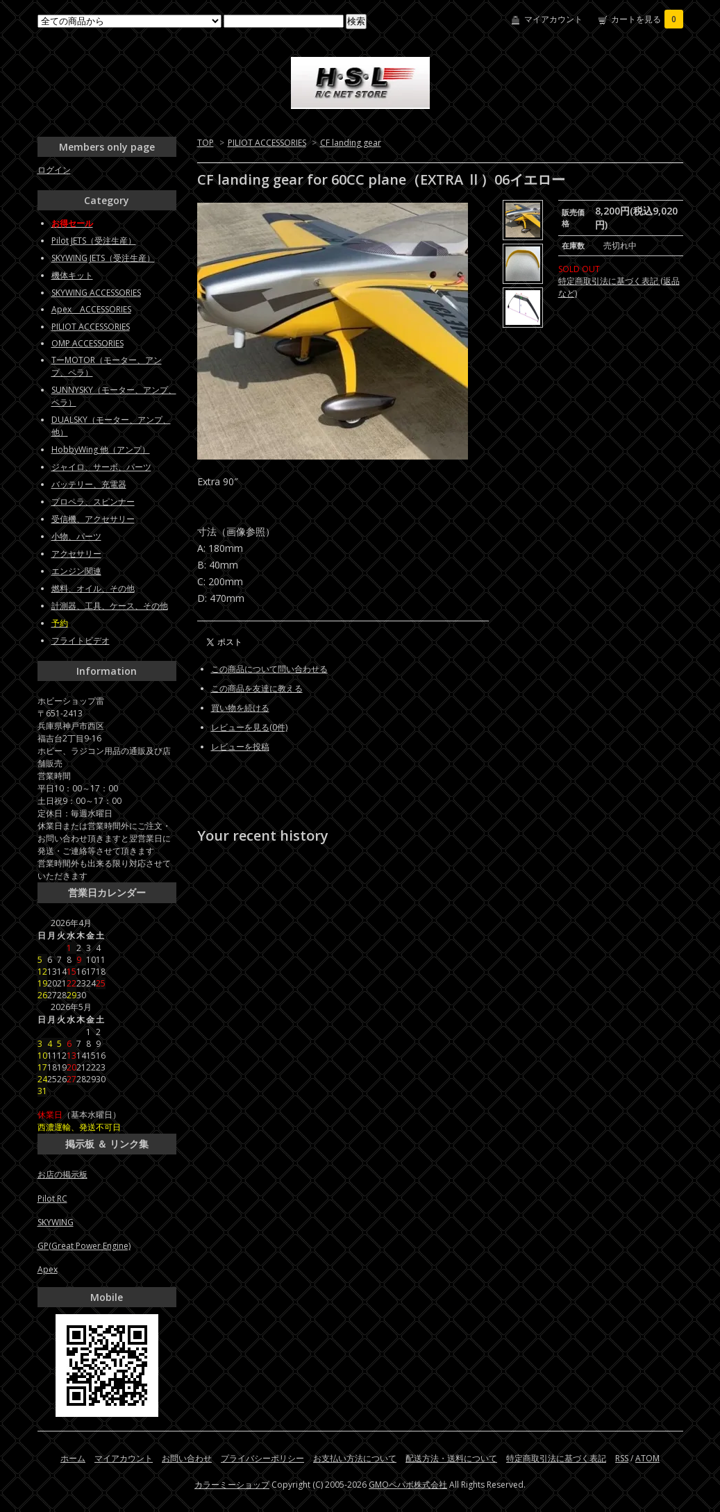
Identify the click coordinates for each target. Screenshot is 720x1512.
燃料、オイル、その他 (93, 588)
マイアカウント (553, 19)
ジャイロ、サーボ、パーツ (101, 467)
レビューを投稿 (240, 747)
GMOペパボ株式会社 (408, 1484)
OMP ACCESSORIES (87, 343)
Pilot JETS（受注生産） (93, 240)
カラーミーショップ (231, 1484)
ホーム (72, 1458)
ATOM (647, 1458)
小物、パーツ (76, 536)
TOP (205, 143)
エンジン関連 (76, 571)
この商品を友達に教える (257, 688)
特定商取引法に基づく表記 (556, 1458)
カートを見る (647, 19)
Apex (47, 1269)
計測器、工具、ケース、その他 (109, 606)
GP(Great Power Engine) (84, 1246)
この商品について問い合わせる (269, 669)
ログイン (54, 170)
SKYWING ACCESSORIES (96, 293)
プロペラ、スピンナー (93, 501)
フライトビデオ (80, 640)
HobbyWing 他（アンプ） (100, 449)
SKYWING (55, 1222)
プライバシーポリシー (262, 1458)
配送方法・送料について (451, 1458)
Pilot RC (52, 1198)
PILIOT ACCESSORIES (267, 143)
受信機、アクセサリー (93, 519)
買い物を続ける (240, 708)
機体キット (72, 275)
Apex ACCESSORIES (91, 309)
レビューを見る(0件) (249, 727)
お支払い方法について (354, 1458)
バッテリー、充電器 (88, 484)
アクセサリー (76, 554)
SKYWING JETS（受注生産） (103, 258)
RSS (621, 1458)
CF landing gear (350, 143)
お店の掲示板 (62, 1174)
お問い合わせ (187, 1458)
